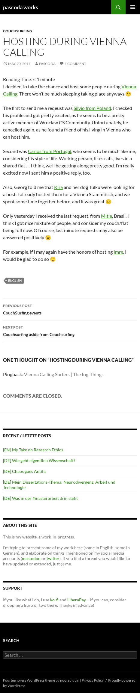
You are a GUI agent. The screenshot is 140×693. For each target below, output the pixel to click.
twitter (53, 558)
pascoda (47, 63)
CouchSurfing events (70, 308)
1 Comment (75, 63)
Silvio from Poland (92, 108)
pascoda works (20, 7)
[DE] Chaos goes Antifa (24, 471)
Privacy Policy (93, 680)
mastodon (31, 558)
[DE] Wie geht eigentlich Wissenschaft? (39, 460)
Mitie (106, 216)
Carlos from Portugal (49, 151)
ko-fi (54, 599)
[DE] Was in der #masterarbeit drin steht (40, 498)
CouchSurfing (17, 31)
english (15, 280)
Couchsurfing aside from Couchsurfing (70, 330)
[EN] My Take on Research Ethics (33, 449)
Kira (58, 187)
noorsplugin (69, 680)
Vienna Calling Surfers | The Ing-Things (64, 374)
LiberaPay (76, 599)
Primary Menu (133, 7)
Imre (118, 252)
